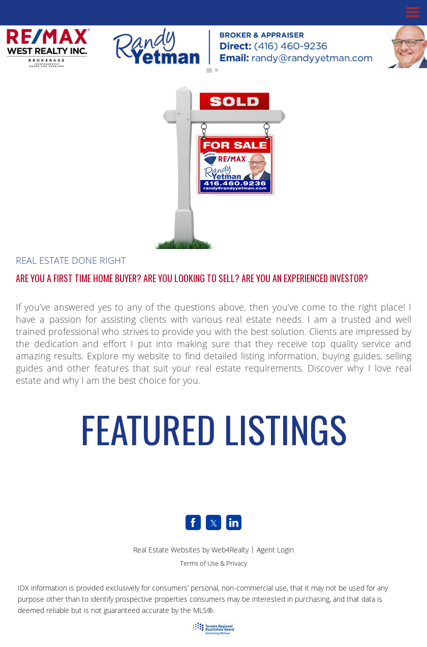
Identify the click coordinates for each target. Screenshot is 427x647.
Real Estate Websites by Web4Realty (191, 549)
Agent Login (275, 549)
